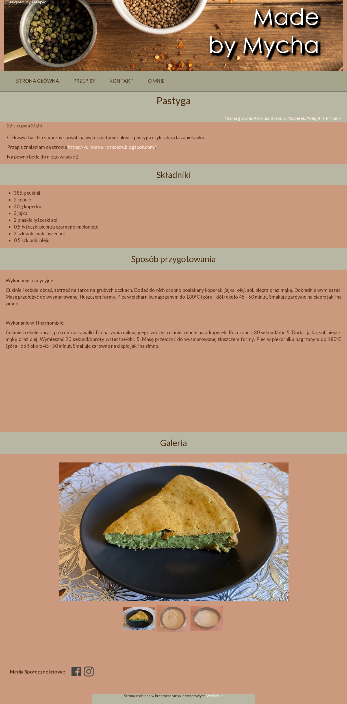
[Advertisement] (173, 400)
